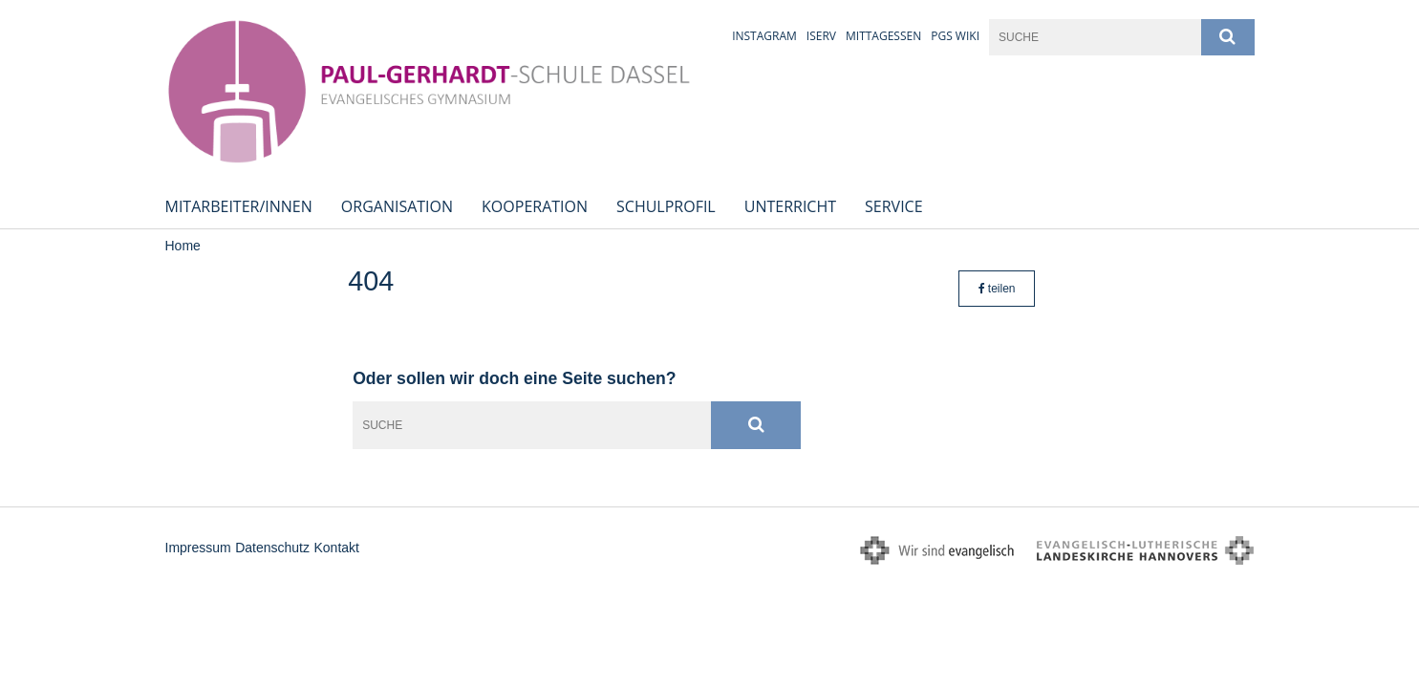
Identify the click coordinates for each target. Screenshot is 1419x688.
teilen (997, 288)
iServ (821, 36)
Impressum (198, 547)
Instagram (764, 36)
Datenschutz (272, 547)
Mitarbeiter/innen (238, 206)
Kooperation (535, 206)
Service (894, 206)
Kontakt (335, 547)
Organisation (397, 206)
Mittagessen (883, 36)
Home (183, 245)
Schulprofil (666, 206)
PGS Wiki (955, 36)
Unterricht (790, 206)
